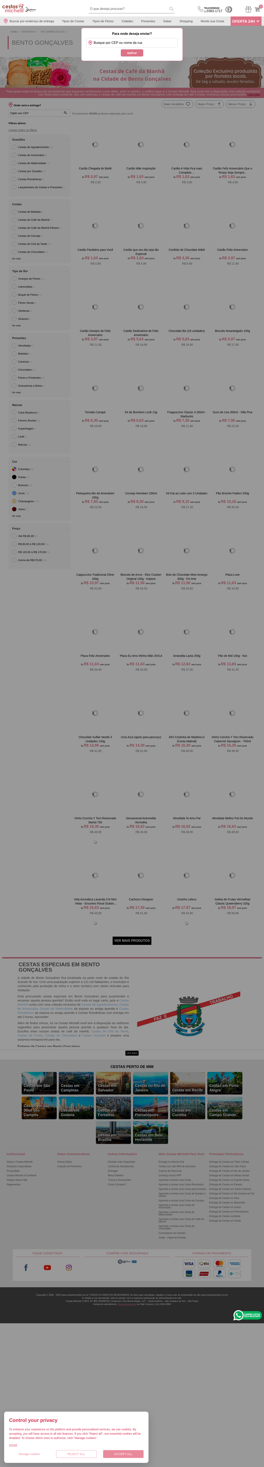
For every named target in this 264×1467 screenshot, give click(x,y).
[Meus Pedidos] (248, 9)
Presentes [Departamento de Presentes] (148, 21)
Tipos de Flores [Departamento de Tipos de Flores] (103, 21)
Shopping (185, 21)
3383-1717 (213, 10)
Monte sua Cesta (212, 21)
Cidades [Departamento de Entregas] (127, 21)
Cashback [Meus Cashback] (228, 9)
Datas (167, 21)
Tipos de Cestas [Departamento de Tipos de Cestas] (73, 21)
